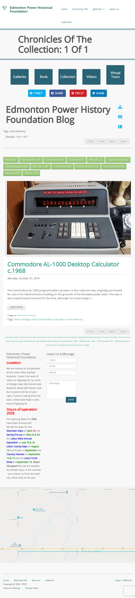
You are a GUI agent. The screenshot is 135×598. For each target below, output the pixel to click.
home (64, 9)
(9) (11, 159)
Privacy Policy (32, 588)
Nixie (17, 319)
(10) (12, 173)
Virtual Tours (115, 75)
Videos (91, 77)
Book (44, 77)
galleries (99, 9)
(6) (118, 159)
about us (114, 9)
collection (66, 22)
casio (34, 319)
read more (16, 307)
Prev (101, 141)
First (90, 141)
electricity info (80, 9)
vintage (25, 319)
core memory (74, 319)
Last (124, 141)
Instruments (22, 315)
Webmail (127, 580)
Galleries (19, 77)
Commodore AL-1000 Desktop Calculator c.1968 (63, 267)
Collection (67, 77)
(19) (87, 166)
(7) (76, 159)
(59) (62, 166)
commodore (45, 319)
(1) (31, 173)
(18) (114, 166)
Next (112, 141)
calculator (60, 319)
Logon (118, 580)
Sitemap (16, 588)
